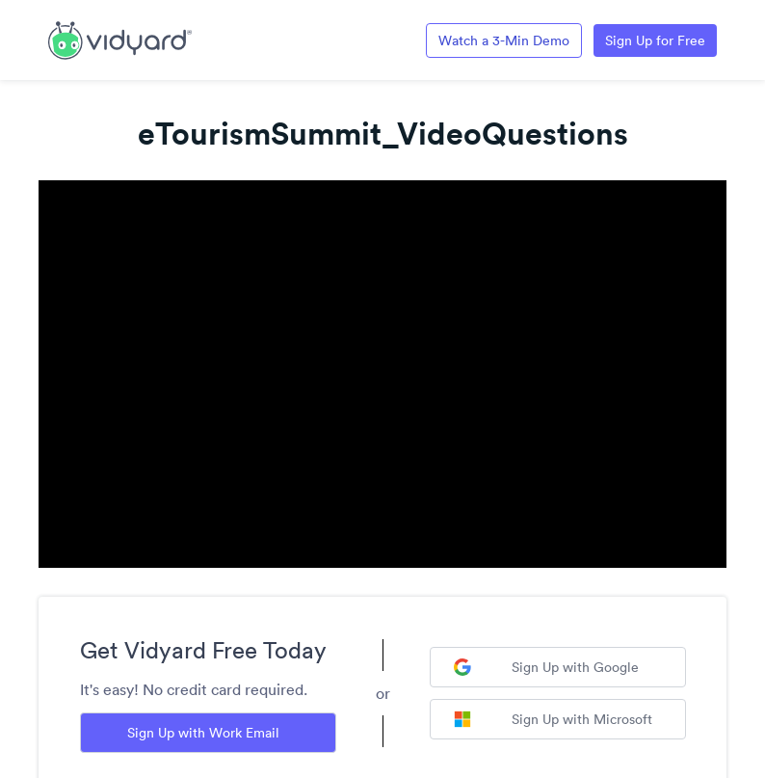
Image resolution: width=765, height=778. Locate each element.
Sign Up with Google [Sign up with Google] (546, 667)
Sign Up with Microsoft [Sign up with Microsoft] (553, 719)
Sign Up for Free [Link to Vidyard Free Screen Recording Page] (655, 40)
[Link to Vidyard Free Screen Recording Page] (120, 38)
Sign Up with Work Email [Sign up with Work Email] (203, 732)
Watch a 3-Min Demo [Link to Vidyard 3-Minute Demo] (503, 40)
